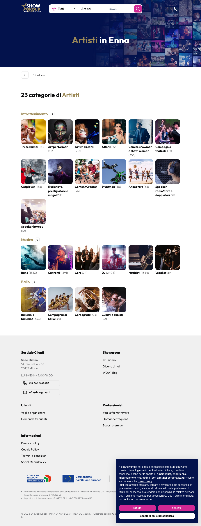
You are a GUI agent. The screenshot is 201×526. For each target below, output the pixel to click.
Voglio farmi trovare (116, 412)
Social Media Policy (33, 462)
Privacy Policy (30, 443)
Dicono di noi (111, 366)
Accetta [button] (176, 508)
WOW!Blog (110, 372)
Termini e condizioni (34, 455)
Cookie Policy (30, 449)
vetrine (40, 74)
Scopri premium (113, 425)
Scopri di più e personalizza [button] (157, 515)
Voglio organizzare (33, 412)
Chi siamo (109, 360)
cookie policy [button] (145, 481)
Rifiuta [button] (137, 508)
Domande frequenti (34, 419)
